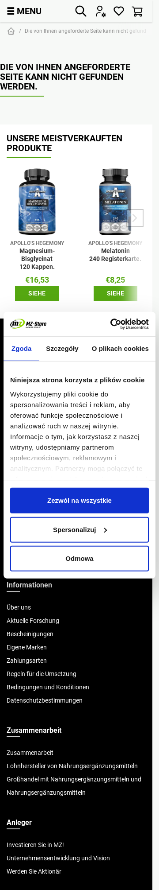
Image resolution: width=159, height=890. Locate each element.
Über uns (19, 607)
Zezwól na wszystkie (79, 500)
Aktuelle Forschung (33, 621)
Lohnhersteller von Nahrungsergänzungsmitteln (72, 766)
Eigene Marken (27, 647)
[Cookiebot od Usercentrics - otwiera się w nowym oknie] (112, 324)
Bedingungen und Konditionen (48, 687)
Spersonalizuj (80, 529)
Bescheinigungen (30, 634)
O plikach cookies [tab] (120, 348)
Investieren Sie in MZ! (35, 845)
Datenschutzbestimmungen (45, 700)
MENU (24, 11)
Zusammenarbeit (30, 753)
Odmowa (79, 558)
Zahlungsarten (27, 660)
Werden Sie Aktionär (34, 871)
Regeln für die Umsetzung (41, 674)
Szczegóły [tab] (62, 348)
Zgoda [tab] (21, 348)
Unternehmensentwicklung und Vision (58, 858)
